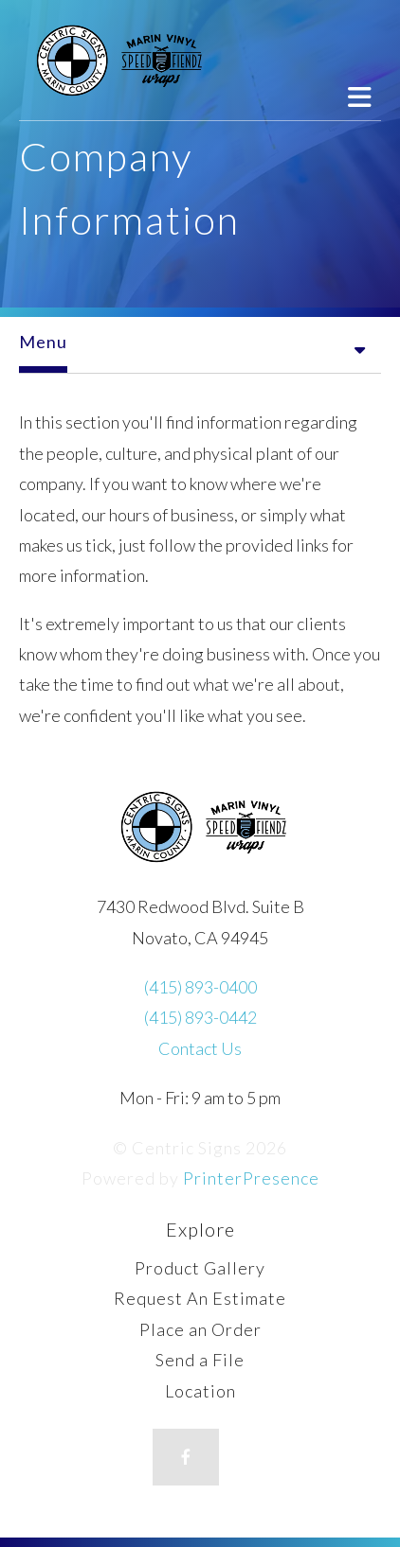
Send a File (200, 1359)
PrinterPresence (251, 1178)
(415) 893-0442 (200, 1017)
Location (200, 1390)
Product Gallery (200, 1267)
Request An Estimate (200, 1298)
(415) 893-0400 (200, 986)
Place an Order (200, 1329)
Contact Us (200, 1048)
